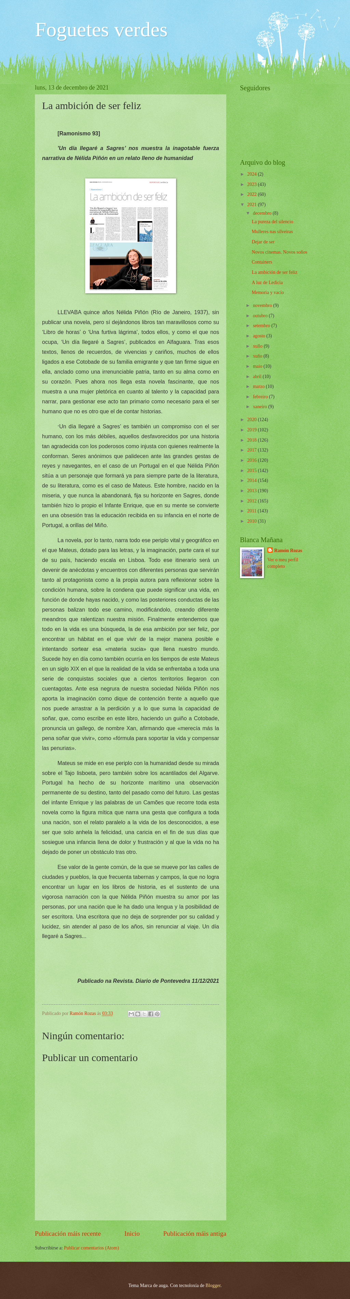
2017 (252, 450)
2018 (252, 440)
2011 (252, 510)
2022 (252, 194)
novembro (263, 305)
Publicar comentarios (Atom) (91, 1247)
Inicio (132, 1233)
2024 (252, 174)
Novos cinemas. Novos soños (279, 252)
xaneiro (260, 406)
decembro (263, 213)
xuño (258, 356)
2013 (252, 490)
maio (258, 366)
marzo (259, 386)
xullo (258, 346)
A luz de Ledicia (267, 282)
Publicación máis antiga (195, 1233)
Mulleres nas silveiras (272, 231)
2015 (252, 470)
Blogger (212, 1285)
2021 (252, 204)
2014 (252, 480)
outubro (261, 315)
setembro (262, 325)
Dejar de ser (263, 241)
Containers (262, 262)
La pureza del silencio (272, 221)
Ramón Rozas (288, 550)
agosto (259, 335)
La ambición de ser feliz (274, 272)
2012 (252, 501)
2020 (252, 419)
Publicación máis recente (68, 1233)
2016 (252, 460)
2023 (252, 184)
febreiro (261, 396)
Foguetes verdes (101, 29)
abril (258, 376)
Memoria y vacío (268, 292)
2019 (252, 429)
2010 (252, 521)
